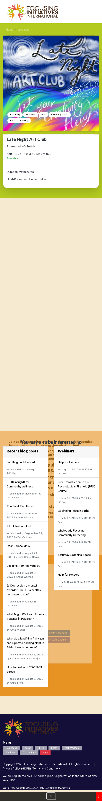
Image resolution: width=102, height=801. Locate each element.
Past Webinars (71, 748)
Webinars (24, 29)
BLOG (41, 748)
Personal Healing (19, 120)
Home (10, 29)
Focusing (30, 114)
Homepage (11, 748)
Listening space (59, 114)
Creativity (15, 114)
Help (45, 752)
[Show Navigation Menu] (51, 796)
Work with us (29, 752)
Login (54, 748)
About (28, 748)
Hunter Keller (37, 179)
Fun (43, 114)
